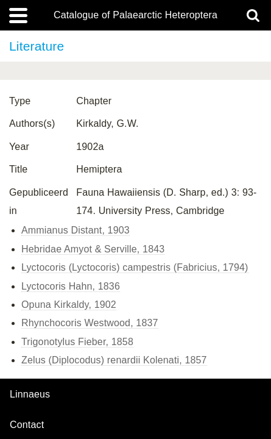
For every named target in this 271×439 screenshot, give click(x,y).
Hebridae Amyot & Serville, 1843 (92, 249)
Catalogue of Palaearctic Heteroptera (135, 15)
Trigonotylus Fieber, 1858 (77, 342)
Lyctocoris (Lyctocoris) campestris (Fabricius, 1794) (134, 267)
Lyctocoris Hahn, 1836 (70, 286)
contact (27, 424)
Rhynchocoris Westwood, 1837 (89, 323)
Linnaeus (30, 394)
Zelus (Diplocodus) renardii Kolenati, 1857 (114, 360)
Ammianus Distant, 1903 (75, 230)
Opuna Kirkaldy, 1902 (68, 304)
